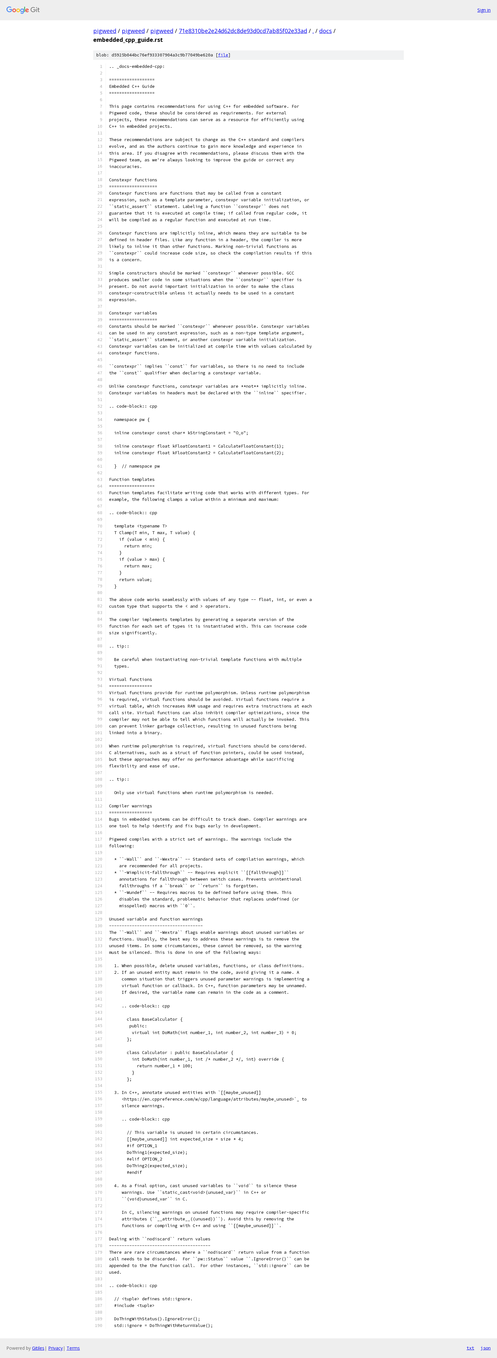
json (486, 1348)
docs (325, 31)
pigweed (104, 31)
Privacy (55, 1348)
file (223, 55)
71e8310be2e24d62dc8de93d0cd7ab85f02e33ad (243, 31)
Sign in (484, 10)
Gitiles (38, 1348)
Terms (73, 1348)
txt (470, 1348)
